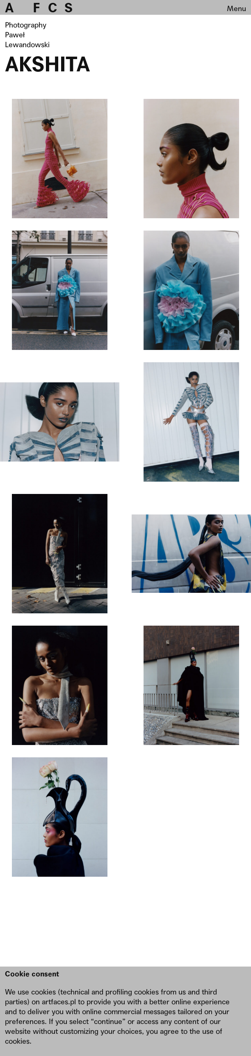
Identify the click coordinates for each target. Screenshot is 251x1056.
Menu (236, 8)
